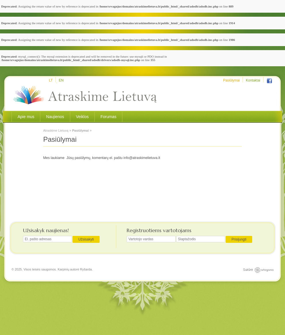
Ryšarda (86, 269)
